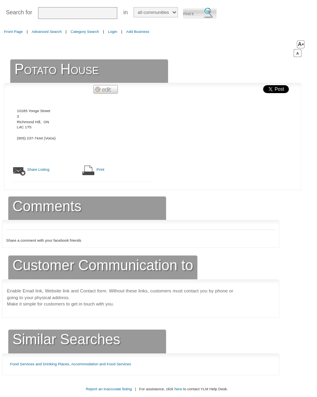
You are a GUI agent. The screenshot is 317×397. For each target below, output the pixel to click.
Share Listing (38, 169)
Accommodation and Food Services (101, 364)
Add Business (137, 31)
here (178, 389)
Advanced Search (47, 31)
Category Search (85, 31)
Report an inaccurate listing (109, 389)
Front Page (13, 31)
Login (112, 31)
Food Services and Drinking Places (39, 364)
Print (101, 169)
